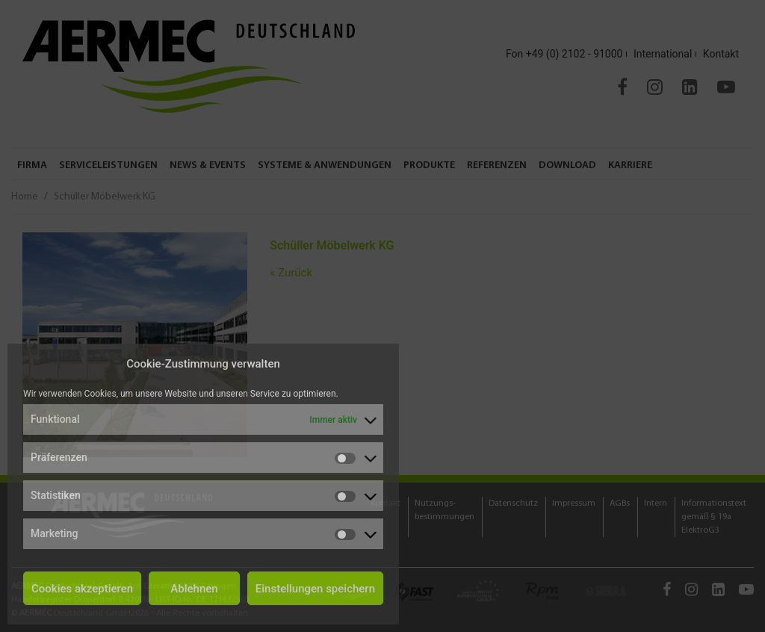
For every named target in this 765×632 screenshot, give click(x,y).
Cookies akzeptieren (82, 588)
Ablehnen (193, 588)
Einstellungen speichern (315, 588)
